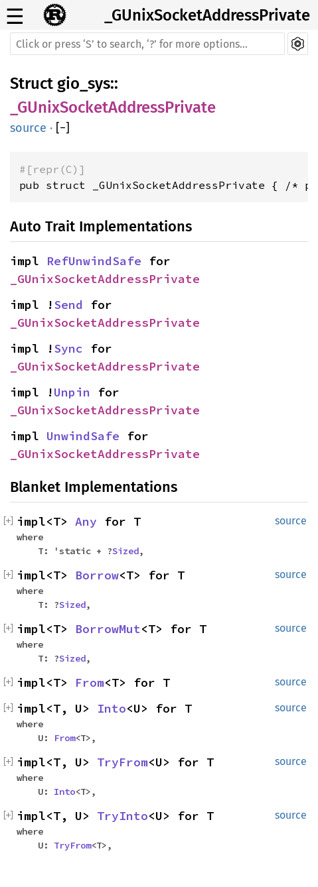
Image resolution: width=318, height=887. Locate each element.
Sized (125, 551)
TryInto (122, 815)
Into (111, 708)
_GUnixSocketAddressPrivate (207, 15)
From (89, 682)
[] (63, 128)
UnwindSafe (82, 436)
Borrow (97, 575)
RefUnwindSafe (93, 260)
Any (86, 521)
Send (68, 304)
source (28, 128)
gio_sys (83, 83)
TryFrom (122, 762)
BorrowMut (108, 628)
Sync (68, 348)
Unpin (72, 392)
